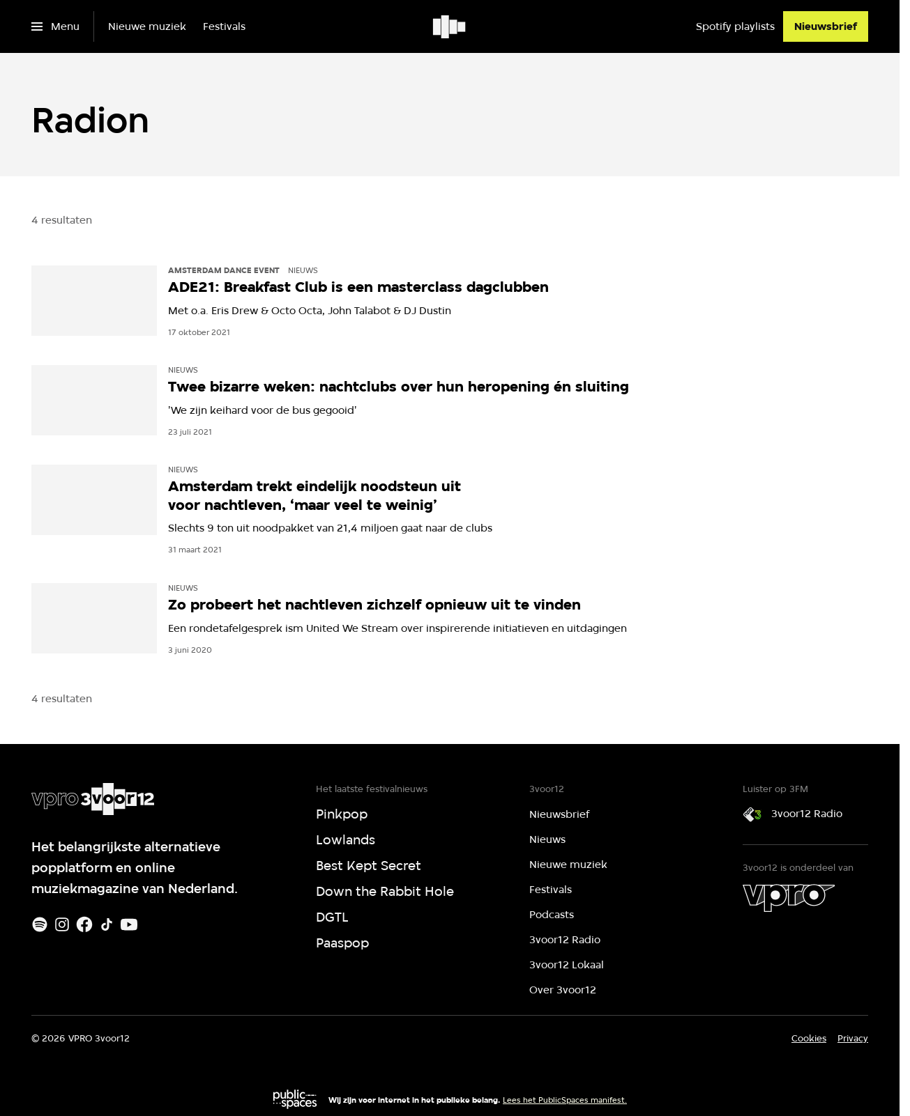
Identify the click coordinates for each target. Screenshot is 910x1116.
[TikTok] (106, 924)
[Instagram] (62, 924)
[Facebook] (84, 924)
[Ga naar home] (450, 26)
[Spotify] (39, 924)
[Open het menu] (55, 26)
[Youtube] (129, 924)
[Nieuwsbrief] (825, 26)
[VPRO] (789, 898)
